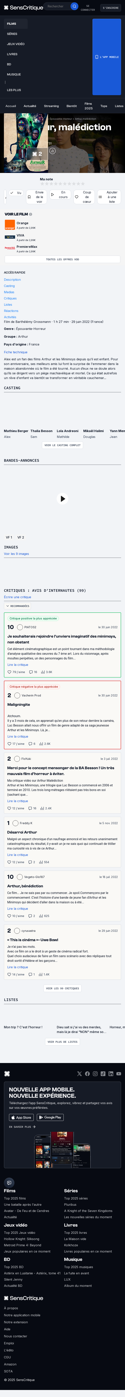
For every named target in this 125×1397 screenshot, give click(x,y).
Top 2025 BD (14, 1267)
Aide (7, 1329)
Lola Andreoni (67, 431)
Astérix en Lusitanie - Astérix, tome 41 (32, 1273)
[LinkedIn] (111, 1075)
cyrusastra (28, 930)
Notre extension (16, 1322)
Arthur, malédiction (85, 118)
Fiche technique (15, 352)
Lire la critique (17, 665)
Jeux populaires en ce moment (27, 1251)
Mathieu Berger (16, 431)
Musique (73, 1259)
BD (7, 1259)
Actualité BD (13, 1286)
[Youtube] (118, 1075)
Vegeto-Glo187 (34, 877)
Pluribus (70, 1205)
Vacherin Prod (31, 695)
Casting (12, 387)
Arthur (23, 336)
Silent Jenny (13, 1279)
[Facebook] (87, 1075)
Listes (11, 999)
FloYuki (26, 758)
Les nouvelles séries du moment (88, 1217)
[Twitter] (79, 1075)
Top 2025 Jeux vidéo (19, 1233)
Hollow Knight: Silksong (21, 1239)
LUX (67, 1279)
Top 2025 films (15, 1198)
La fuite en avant (76, 1273)
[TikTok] (103, 1075)
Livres (71, 1225)
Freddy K (26, 823)
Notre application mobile (22, 1315)
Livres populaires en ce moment (88, 1251)
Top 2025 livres (75, 1233)
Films (9, 1190)
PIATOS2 (30, 627)
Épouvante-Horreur (61, 118)
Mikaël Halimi (93, 431)
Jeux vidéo (15, 1225)
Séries (71, 1190)
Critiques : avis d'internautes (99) (45, 590)
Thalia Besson (41, 431)
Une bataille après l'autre (23, 1205)
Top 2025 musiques (78, 1267)
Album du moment (78, 1286)
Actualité (10, 1217)
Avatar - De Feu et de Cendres (26, 1211)
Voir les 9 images (16, 554)
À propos (11, 1308)
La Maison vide (75, 1239)
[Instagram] (95, 1075)
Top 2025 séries (76, 1198)
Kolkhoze (71, 1245)
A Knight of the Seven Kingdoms (88, 1211)
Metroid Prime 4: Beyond (22, 1245)
